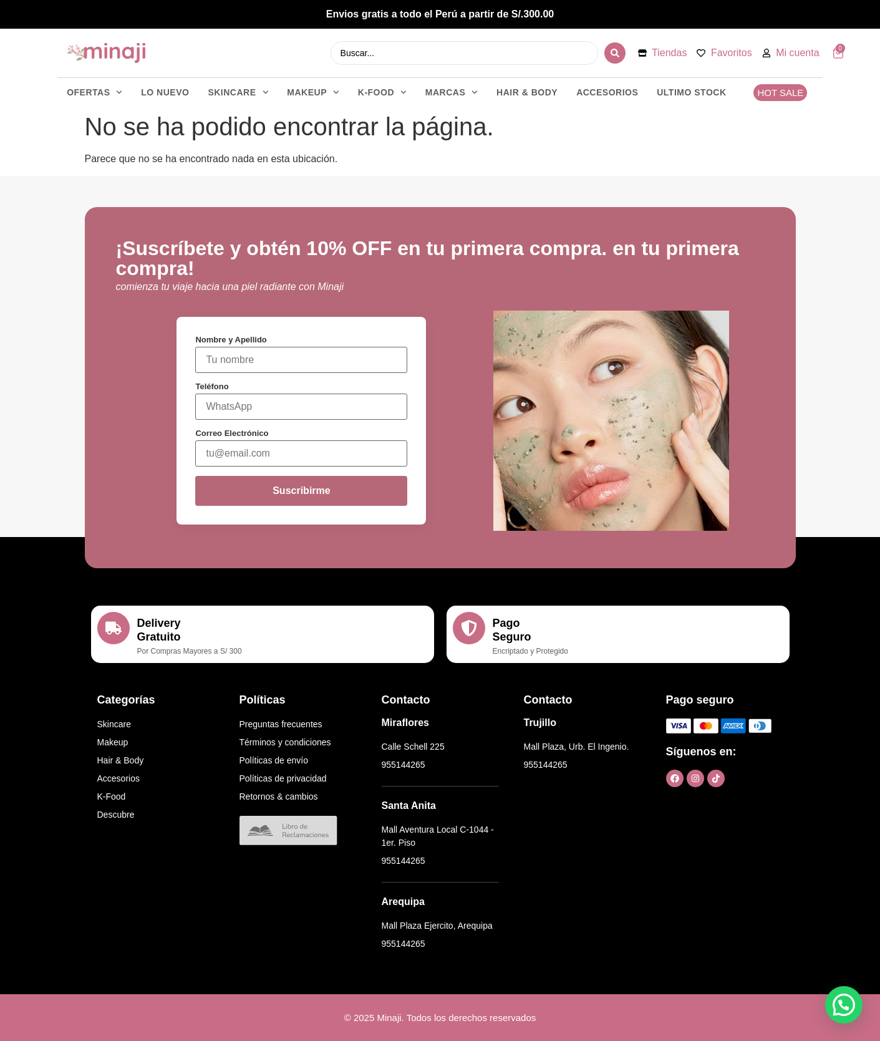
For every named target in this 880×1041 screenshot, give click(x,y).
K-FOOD (382, 92)
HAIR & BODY (527, 92)
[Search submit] (615, 53)
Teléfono (211, 386)
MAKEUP (313, 92)
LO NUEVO (165, 92)
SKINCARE (238, 92)
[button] (844, 1005)
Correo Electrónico (231, 433)
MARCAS (451, 92)
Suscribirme (301, 490)
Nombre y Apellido (230, 340)
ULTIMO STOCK (691, 92)
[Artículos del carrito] (838, 53)
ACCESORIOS (607, 92)
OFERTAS (94, 92)
